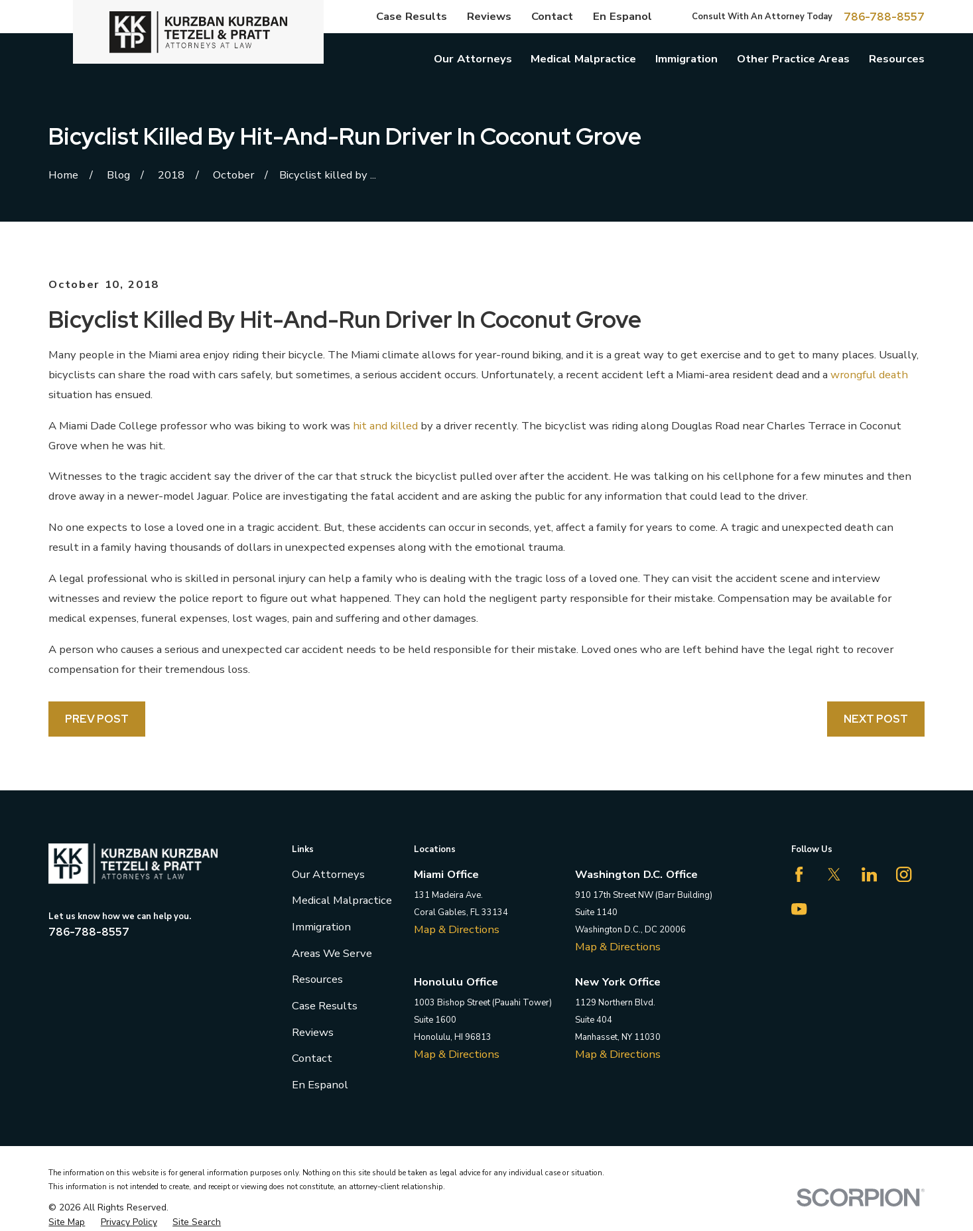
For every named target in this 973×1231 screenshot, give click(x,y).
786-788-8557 (884, 17)
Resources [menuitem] (897, 58)
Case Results (411, 16)
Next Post (876, 718)
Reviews (489, 16)
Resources (317, 979)
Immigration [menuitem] (686, 58)
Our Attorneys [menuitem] (473, 58)
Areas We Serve (332, 953)
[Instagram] (903, 874)
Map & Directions (456, 929)
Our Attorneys (328, 874)
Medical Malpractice (342, 900)
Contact (552, 16)
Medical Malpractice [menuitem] (583, 58)
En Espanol (622, 16)
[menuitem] (66, 1222)
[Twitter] (834, 874)
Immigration (321, 926)
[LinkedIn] (869, 874)
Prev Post (97, 718)
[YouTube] (799, 908)
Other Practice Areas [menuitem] (793, 58)
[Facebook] (799, 874)
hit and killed (385, 425)
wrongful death (869, 374)
